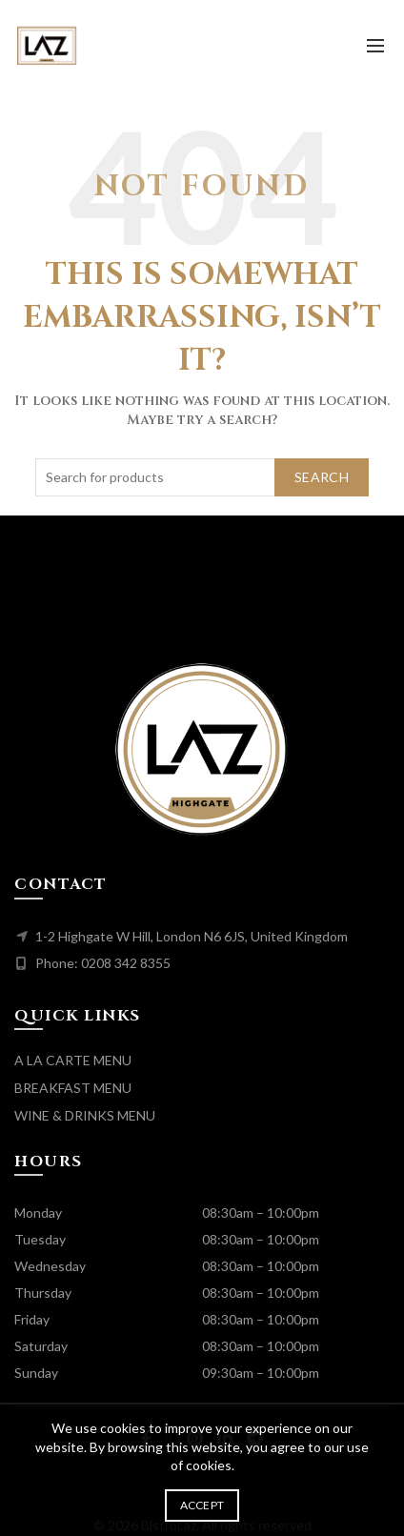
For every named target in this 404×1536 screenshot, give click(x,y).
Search (321, 477)
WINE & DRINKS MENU (84, 1115)
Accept (202, 1505)
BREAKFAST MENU (72, 1088)
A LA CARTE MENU (72, 1060)
